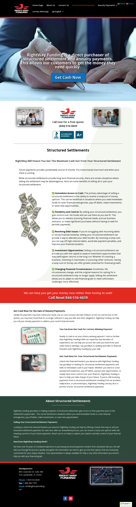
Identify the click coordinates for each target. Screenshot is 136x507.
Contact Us (63, 5)
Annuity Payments (106, 5)
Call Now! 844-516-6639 (68, 297)
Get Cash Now (68, 83)
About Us (50, 5)
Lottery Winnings (40, 12)
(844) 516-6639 (68, 126)
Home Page (38, 5)
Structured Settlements (83, 5)
